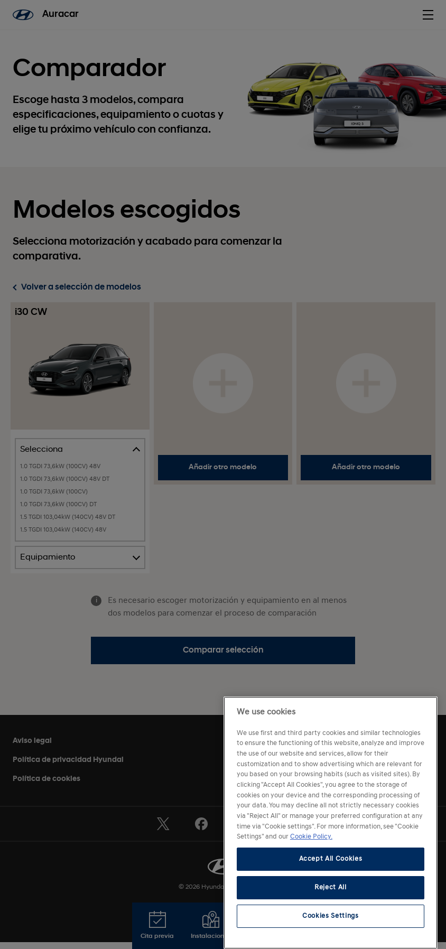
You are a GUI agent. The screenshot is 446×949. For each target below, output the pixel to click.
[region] (331, 822)
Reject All (330, 887)
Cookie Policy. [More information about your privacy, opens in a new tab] (311, 836)
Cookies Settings (330, 916)
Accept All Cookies (331, 858)
